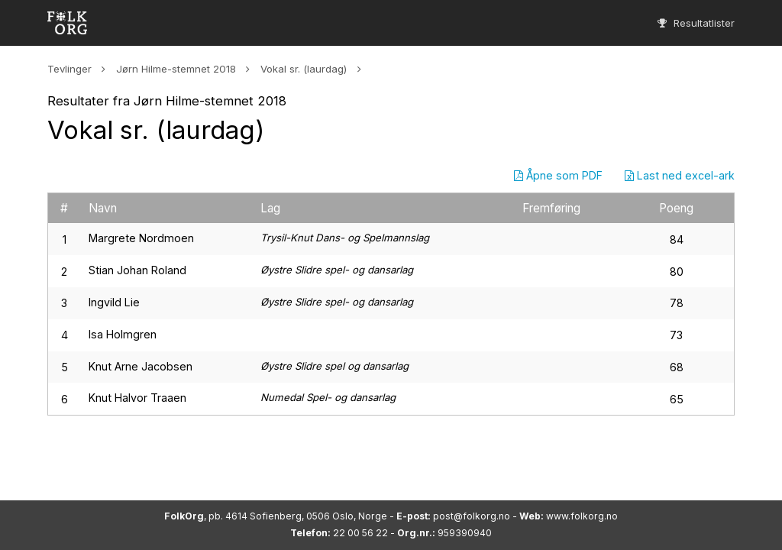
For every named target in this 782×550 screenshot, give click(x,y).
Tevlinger (69, 69)
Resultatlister (696, 23)
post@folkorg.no (471, 516)
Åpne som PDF (558, 175)
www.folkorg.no (582, 516)
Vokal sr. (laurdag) (303, 69)
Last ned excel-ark (680, 175)
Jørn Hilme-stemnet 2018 (176, 69)
